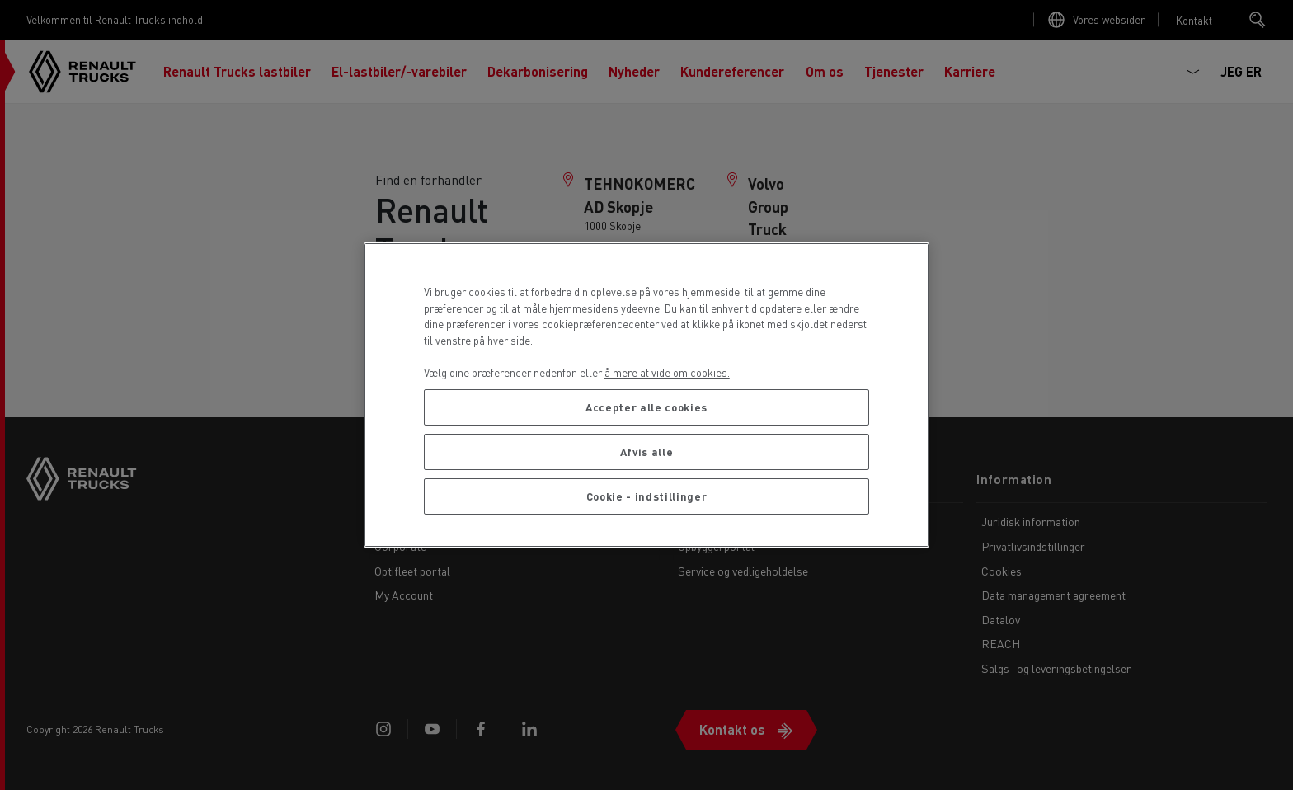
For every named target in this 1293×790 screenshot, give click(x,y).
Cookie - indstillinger (646, 496)
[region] (647, 395)
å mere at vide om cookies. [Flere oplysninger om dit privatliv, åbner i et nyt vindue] (667, 372)
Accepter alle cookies (646, 407)
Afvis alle (647, 451)
